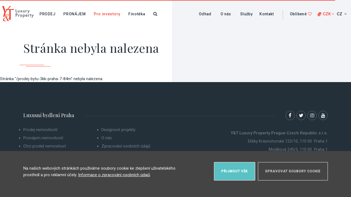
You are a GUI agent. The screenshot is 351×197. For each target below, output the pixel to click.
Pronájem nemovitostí (43, 137)
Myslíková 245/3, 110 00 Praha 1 (298, 149)
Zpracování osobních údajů (125, 146)
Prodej (47, 14)
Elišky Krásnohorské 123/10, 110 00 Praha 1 (288, 141)
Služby (246, 14)
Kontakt (266, 14)
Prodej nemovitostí (40, 129)
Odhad (205, 14)
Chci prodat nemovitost (44, 146)
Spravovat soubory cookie (293, 171)
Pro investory (107, 14)
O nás (225, 14)
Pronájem (74, 14)
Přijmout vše (234, 171)
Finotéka (136, 14)
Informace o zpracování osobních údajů (114, 174)
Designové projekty (118, 129)
